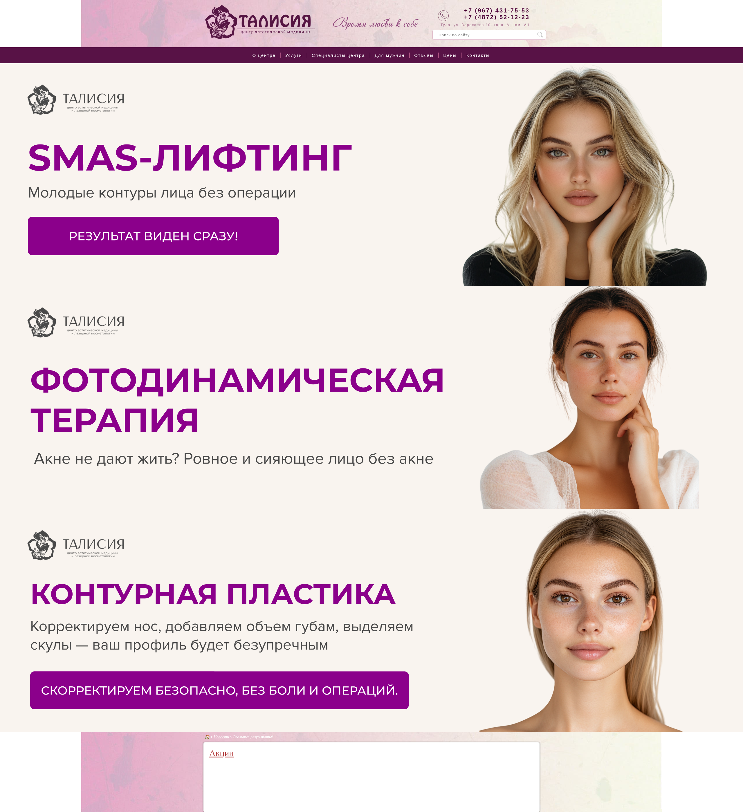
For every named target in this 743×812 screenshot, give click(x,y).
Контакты (478, 55)
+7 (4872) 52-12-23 (497, 17)
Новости (221, 737)
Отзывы (424, 55)
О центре (263, 55)
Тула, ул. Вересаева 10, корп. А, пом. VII (485, 25)
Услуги (293, 55)
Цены (450, 55)
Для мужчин (390, 55)
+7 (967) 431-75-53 (497, 10)
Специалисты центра (338, 55)
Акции (221, 753)
